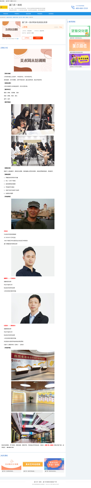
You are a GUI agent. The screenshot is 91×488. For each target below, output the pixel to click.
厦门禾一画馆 (9, 1)
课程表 (27, 17)
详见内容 (29, 30)
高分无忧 (2, 1)
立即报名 (27, 38)
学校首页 (5, 13)
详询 (25, 27)
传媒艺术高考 (9, 17)
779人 (60, 27)
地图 (17, 38)
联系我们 (51, 13)
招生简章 (28, 13)
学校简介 (17, 13)
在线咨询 (38, 37)
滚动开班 (42, 30)
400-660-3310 (82, 8)
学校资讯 (39, 13)
